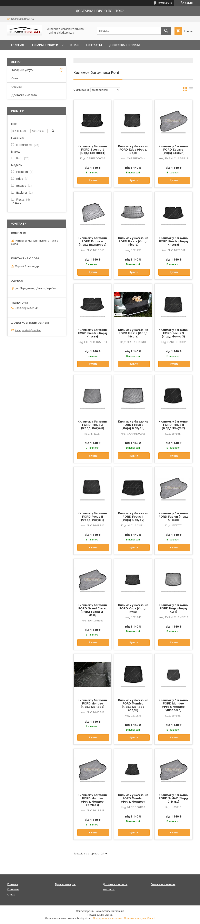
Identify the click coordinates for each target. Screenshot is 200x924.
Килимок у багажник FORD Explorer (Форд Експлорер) (92, 241)
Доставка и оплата (124, 45)
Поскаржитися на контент (107, 918)
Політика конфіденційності (139, 918)
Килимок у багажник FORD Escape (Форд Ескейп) (173, 149)
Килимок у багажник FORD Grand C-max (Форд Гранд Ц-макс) (92, 610)
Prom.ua (119, 911)
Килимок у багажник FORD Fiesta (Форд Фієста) (133, 241)
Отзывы (16, 86)
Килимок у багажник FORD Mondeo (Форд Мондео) (92, 703)
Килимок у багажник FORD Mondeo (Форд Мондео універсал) (173, 705)
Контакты (94, 45)
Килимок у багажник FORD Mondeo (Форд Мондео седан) (133, 705)
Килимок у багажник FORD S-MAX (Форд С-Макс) (173, 798)
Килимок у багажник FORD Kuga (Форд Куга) (133, 608)
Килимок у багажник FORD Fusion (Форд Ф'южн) (173, 516)
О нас (74, 45)
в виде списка (191, 90)
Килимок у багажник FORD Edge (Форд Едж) (133, 149)
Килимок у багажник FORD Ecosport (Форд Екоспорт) (92, 149)
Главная (17, 45)
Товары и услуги (44, 45)
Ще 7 (18, 202)
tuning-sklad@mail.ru (28, 330)
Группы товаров (65, 884)
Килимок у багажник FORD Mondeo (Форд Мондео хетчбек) (92, 799)
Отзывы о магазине (163, 884)
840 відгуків (165, 2)
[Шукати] (166, 31)
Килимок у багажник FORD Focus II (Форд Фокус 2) (173, 425)
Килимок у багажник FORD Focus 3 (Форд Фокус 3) (173, 333)
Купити (93, 180)
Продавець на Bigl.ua (100, 914)
